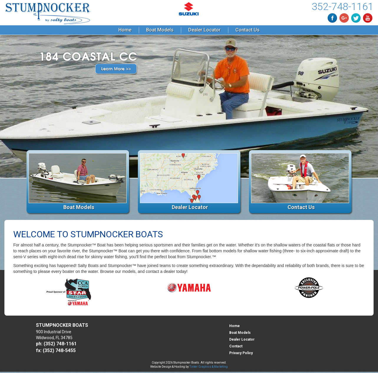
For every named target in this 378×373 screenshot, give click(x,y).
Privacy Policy (241, 353)
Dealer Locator (204, 30)
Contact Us (247, 30)
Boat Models (160, 30)
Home (124, 30)
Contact (235, 346)
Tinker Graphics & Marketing (208, 366)
